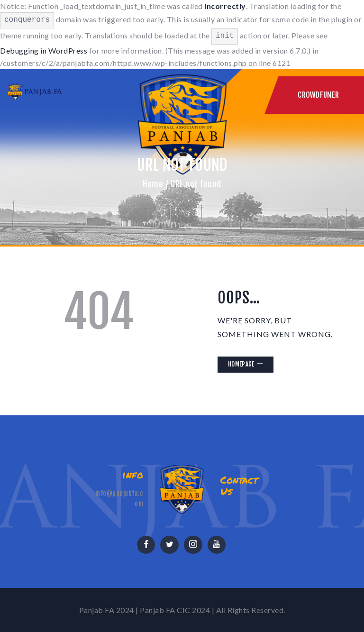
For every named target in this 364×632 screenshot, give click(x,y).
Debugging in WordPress (43, 50)
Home (153, 184)
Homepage (241, 364)
